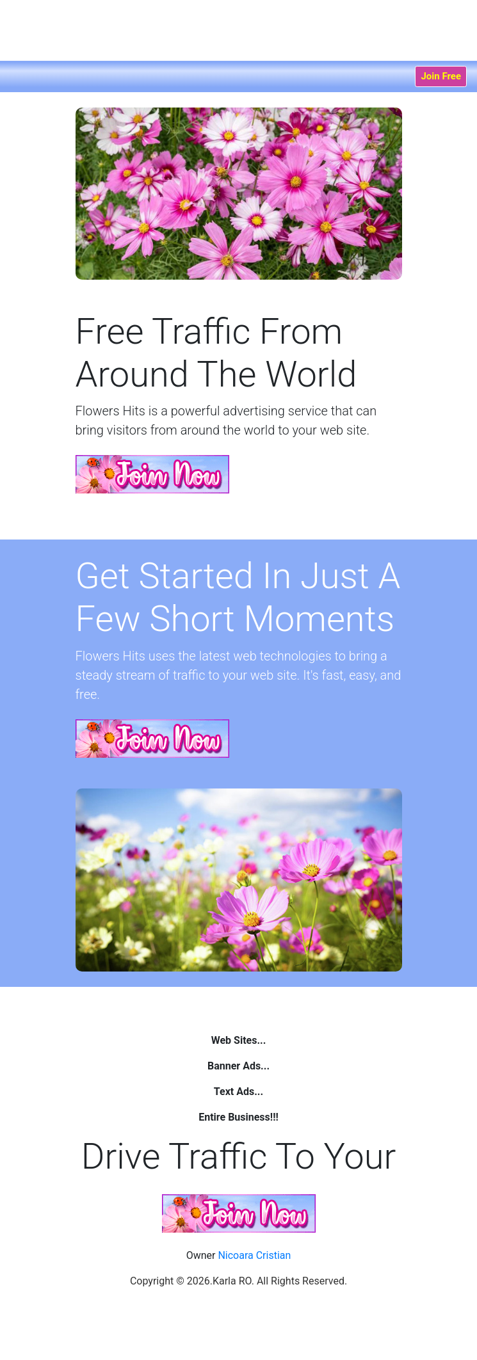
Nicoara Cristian (254, 1255)
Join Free (441, 76)
